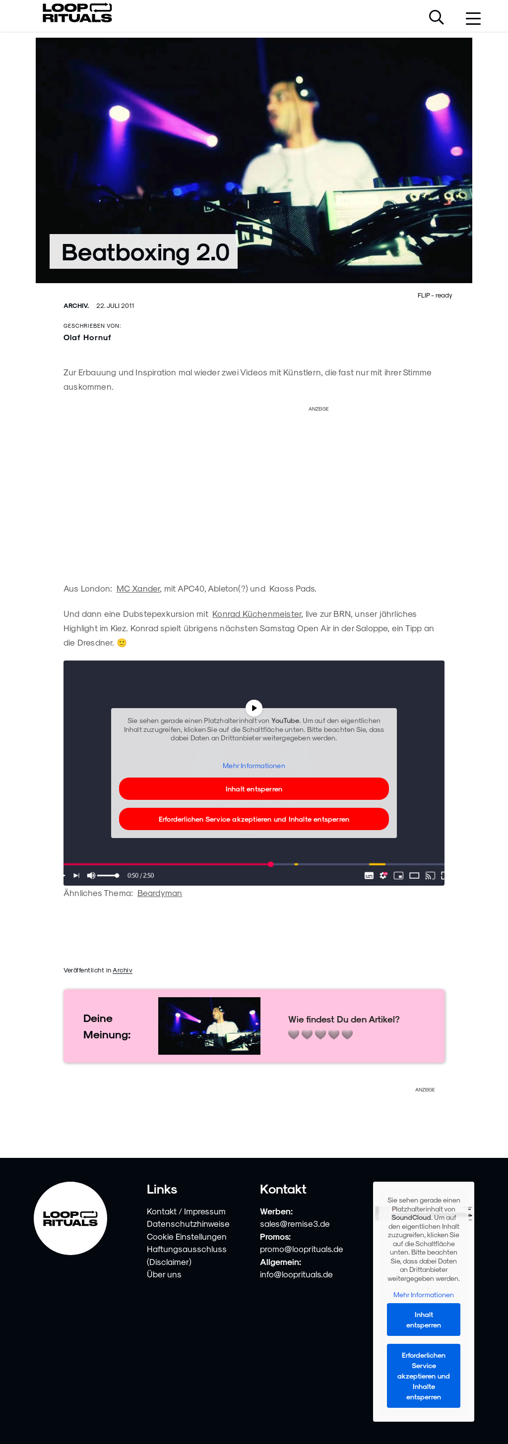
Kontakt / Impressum (186, 1211)
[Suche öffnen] (436, 18)
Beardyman (160, 893)
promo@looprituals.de (301, 1249)
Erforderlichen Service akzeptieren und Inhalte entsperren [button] (254, 819)
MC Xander (138, 588)
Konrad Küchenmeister (256, 613)
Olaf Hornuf (88, 337)
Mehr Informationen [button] (254, 765)
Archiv (122, 969)
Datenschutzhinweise (188, 1223)
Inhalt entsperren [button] (254, 788)
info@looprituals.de (296, 1274)
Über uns (164, 1274)
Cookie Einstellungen (187, 1236)
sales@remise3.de (295, 1223)
